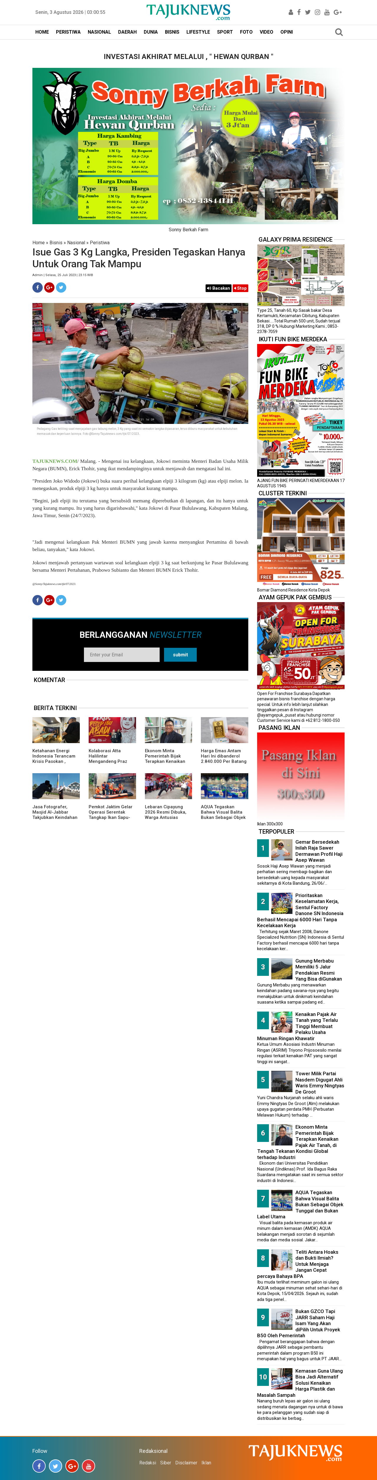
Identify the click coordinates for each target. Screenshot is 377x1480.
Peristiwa (100, 242)
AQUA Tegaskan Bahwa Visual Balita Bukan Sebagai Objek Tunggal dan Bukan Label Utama (223, 817)
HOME (42, 32)
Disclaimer (186, 1463)
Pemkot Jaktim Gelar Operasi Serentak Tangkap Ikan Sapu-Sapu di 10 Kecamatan (112, 814)
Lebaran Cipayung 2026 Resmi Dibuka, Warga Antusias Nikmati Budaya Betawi (165, 817)
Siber (165, 1463)
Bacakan (218, 288)
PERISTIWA (68, 32)
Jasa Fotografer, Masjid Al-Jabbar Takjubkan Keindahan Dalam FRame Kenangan (54, 817)
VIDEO (266, 32)
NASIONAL (99, 32)
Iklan (206, 1463)
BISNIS (172, 32)
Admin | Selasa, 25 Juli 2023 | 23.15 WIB (62, 275)
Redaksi (147, 1463)
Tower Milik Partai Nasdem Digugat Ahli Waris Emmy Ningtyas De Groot (319, 1083)
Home (38, 242)
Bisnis (55, 242)
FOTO (246, 32)
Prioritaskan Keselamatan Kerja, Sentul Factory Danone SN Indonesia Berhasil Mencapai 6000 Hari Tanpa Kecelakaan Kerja (300, 910)
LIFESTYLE (198, 32)
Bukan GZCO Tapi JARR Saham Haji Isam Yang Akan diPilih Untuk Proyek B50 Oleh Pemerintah (298, 1323)
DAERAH (127, 32)
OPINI (286, 32)
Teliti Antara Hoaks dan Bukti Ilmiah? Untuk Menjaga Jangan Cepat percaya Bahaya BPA (297, 1264)
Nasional (76, 242)
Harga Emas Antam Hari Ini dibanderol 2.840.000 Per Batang (224, 756)
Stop (240, 288)
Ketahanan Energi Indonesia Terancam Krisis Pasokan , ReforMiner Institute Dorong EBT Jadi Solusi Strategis (53, 764)
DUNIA (151, 32)
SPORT (225, 32)
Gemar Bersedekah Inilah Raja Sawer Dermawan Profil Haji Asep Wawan (319, 851)
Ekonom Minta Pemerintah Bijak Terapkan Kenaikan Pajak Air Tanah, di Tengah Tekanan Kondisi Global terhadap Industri (297, 1142)
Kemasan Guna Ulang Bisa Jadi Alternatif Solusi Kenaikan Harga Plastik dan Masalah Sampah (300, 1383)
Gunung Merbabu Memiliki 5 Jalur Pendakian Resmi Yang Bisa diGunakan (318, 970)
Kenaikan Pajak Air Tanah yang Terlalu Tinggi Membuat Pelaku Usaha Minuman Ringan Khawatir (297, 1026)
